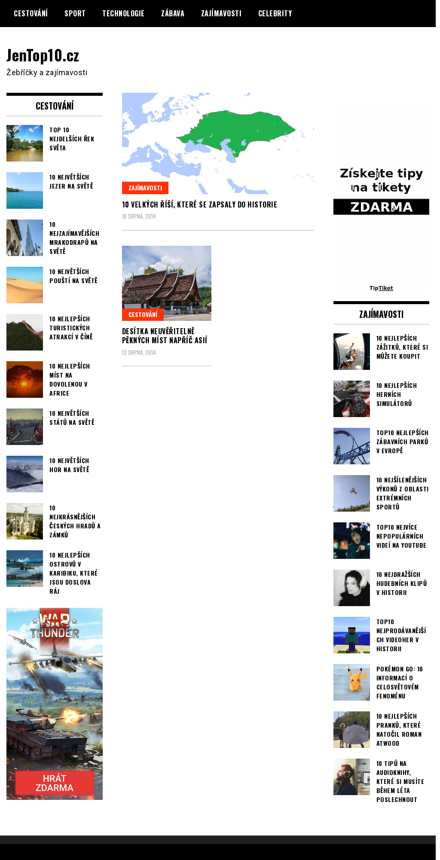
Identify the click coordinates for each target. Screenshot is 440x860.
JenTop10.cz (43, 54)
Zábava (172, 13)
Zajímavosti (221, 13)
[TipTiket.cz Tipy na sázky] (381, 287)
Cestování (31, 13)
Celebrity (275, 13)
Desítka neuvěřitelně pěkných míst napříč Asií (165, 335)
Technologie (123, 13)
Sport (75, 13)
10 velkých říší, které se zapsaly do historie (200, 204)
